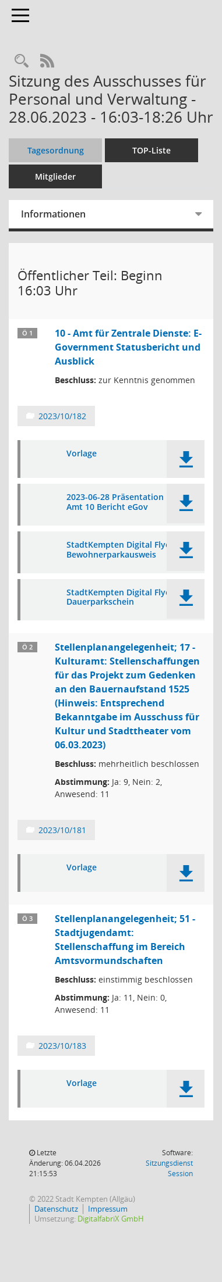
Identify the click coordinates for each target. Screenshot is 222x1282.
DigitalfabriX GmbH (110, 1218)
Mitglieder (55, 176)
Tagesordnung (55, 150)
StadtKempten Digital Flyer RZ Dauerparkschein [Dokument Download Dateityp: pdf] (126, 598)
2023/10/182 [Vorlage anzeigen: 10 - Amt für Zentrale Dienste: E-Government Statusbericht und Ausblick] (62, 416)
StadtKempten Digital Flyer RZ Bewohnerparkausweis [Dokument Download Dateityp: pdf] (126, 550)
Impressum (108, 1209)
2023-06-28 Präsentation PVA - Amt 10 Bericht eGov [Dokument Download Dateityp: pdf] (126, 502)
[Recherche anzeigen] (21, 61)
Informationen (53, 214)
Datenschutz (56, 1209)
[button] (186, 459)
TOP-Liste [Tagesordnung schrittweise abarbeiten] (151, 150)
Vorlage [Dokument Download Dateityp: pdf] (81, 454)
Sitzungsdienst (169, 1168)
